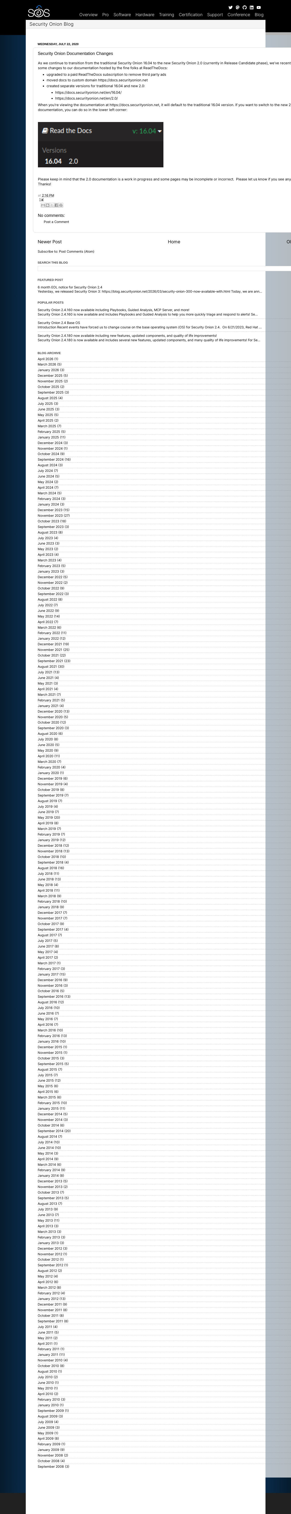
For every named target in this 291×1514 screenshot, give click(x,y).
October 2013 (48, 1192)
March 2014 (47, 1164)
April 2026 (45, 359)
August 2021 (47, 666)
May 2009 (45, 1433)
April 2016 (45, 1024)
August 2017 (47, 935)
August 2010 (47, 1371)
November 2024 (50, 448)
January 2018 (48, 907)
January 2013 (48, 1243)
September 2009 (51, 1411)
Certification (191, 14)
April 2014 (45, 1159)
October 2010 (48, 1366)
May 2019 (45, 817)
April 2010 (45, 1394)
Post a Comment (56, 222)
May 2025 (45, 415)
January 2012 (48, 1299)
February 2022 (49, 633)
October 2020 (48, 722)
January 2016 (48, 1041)
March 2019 (47, 829)
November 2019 (50, 784)
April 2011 (45, 1343)
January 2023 (48, 571)
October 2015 (48, 1058)
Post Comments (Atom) (76, 251)
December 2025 (50, 375)
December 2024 (50, 443)
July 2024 (45, 471)
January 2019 (48, 840)
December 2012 (50, 1248)
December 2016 (50, 980)
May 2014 (45, 1153)
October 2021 (48, 655)
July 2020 (45, 739)
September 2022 (50, 594)
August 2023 (47, 532)
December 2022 (50, 577)
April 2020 (45, 756)
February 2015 (49, 1103)
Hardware (145, 14)
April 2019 (45, 823)
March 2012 (47, 1287)
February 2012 (49, 1293)
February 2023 (49, 566)
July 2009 (45, 1422)
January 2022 (48, 638)
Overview (88, 14)
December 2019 (50, 778)
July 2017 (45, 941)
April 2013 (45, 1226)
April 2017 (45, 957)
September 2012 (50, 1265)
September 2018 (50, 862)
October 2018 (48, 857)
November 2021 (50, 650)
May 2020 (45, 750)
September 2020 (51, 728)
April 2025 (45, 420)
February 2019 (49, 834)
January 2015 (48, 1108)
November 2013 (50, 1187)
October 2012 (48, 1259)
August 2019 (47, 801)
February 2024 (49, 499)
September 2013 (50, 1198)
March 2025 (47, 426)
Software (122, 14)
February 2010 (49, 1399)
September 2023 (51, 527)
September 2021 (50, 661)
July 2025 (45, 403)
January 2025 (48, 437)
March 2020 (47, 762)
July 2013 (45, 1209)
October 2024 (48, 454)
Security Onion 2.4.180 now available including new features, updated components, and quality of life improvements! (127, 335)
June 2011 (45, 1332)
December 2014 (50, 1114)
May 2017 (45, 952)
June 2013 (46, 1215)
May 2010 (45, 1388)
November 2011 (50, 1310)
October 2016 (48, 991)
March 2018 (47, 896)
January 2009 (48, 1450)
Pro (105, 14)
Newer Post (50, 241)
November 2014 (50, 1120)
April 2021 (45, 689)
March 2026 (47, 364)
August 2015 (47, 1069)
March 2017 (47, 963)
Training (166, 14)
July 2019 (45, 806)
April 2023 (45, 554)
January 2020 (48, 773)
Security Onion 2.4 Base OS (59, 323)
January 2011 (48, 1354)
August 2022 (47, 599)
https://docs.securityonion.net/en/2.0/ (86, 98)
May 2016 (45, 1019)
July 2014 (45, 1142)
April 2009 (46, 1438)
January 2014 (48, 1175)
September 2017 (50, 929)
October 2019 (48, 790)
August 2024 (47, 465)
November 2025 (50, 381)
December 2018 (50, 845)
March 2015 (47, 1097)
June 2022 (46, 611)
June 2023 (46, 543)
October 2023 (48, 521)
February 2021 (49, 700)
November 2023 (50, 515)
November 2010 (50, 1360)
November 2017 (50, 918)
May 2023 (45, 549)
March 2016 (47, 1030)
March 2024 (47, 493)
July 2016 (45, 1008)
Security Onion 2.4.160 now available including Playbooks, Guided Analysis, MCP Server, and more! (113, 310)
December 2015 (50, 1047)
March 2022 (47, 627)
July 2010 (45, 1377)
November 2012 (50, 1254)
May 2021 (45, 683)
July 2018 (45, 873)
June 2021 (46, 678)
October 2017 (48, 924)
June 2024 (46, 476)
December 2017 (50, 913)
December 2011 (50, 1304)
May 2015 (45, 1086)
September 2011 (50, 1321)
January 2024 (48, 504)
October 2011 (48, 1315)
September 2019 (50, 795)
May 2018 (45, 885)
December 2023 (50, 510)
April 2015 (45, 1092)
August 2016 (47, 1002)
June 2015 (46, 1080)
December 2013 (50, 1181)
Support (215, 14)
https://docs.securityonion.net (123, 80)
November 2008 (50, 1455)
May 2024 (45, 482)
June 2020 (46, 745)
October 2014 (48, 1125)
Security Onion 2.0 (187, 63)
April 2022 (45, 622)
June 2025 (46, 409)
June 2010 (46, 1383)
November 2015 (50, 1053)
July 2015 (45, 1075)
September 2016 (50, 996)
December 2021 (50, 644)
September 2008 (51, 1466)
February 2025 (49, 432)
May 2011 (45, 1338)
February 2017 (49, 969)
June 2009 (46, 1427)
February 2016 (49, 1036)
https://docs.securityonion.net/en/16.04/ (88, 92)
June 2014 (46, 1148)
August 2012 (47, 1271)
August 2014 (47, 1136)
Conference (239, 14)
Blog (259, 14)
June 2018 (46, 879)
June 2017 (46, 946)
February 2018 (49, 901)
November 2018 (50, 851)
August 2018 (47, 868)
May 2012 (45, 1276)
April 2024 (45, 487)
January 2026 (48, 370)
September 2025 (51, 392)
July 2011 (45, 1327)
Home (174, 241)
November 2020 (50, 717)
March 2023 (47, 560)
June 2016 (46, 1013)
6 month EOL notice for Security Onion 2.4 (70, 287)
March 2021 (47, 694)
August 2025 (47, 398)
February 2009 (49, 1444)
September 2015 (50, 1064)
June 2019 (46, 812)
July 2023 (45, 538)
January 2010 (48, 1405)
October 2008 (48, 1461)
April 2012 (45, 1282)
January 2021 (48, 706)
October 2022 (48, 588)
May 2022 (45, 616)
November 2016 (50, 985)
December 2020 (50, 711)
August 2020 (47, 733)
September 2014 (50, 1131)
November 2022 (50, 583)
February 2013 (49, 1237)
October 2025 (48, 387)
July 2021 (45, 672)
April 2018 (45, 890)
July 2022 (45, 605)
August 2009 (48, 1416)
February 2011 (48, 1349)
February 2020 (49, 767)
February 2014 (49, 1170)
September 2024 (51, 459)
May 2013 (45, 1220)
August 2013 (47, 1203)
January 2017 (48, 974)
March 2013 (47, 1232)
